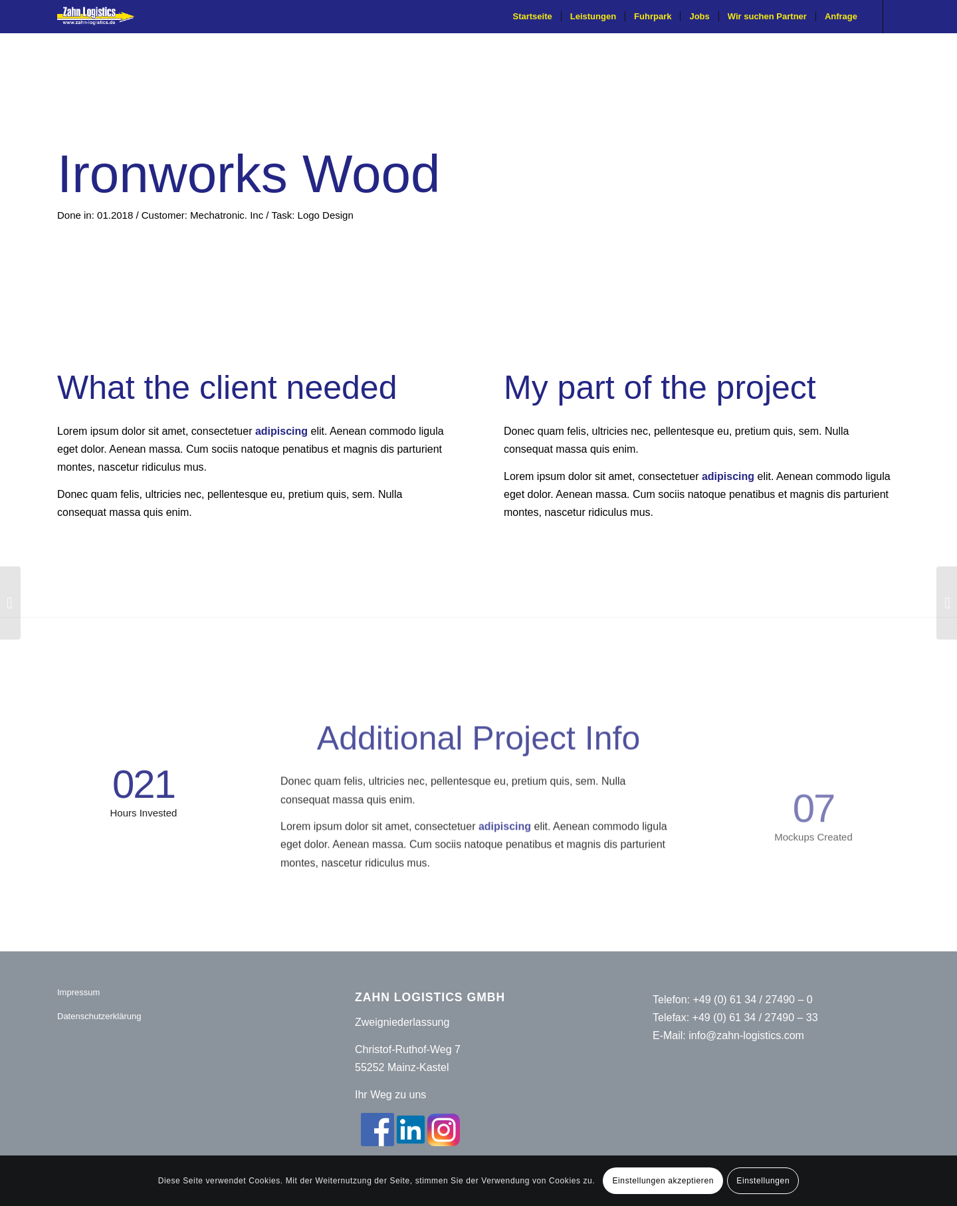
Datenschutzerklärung (99, 1016)
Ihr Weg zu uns (390, 1094)
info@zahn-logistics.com (746, 1035)
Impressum (78, 992)
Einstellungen (763, 1180)
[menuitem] (532, 16)
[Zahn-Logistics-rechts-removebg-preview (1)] (100, 16)
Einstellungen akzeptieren (663, 1180)
